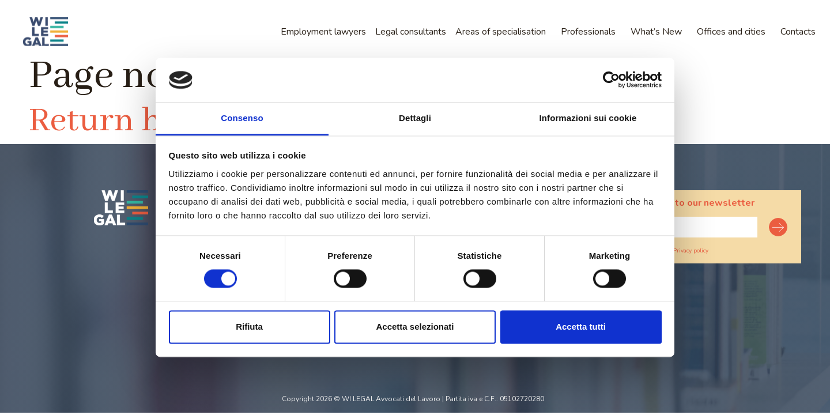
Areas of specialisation (500, 31)
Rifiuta (249, 326)
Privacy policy (690, 251)
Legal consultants (410, 31)
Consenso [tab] (242, 118)
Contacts (798, 31)
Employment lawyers (323, 31)
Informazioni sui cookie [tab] (588, 118)
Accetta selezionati (415, 326)
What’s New (656, 31)
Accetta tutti (581, 326)
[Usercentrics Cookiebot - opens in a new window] (611, 80)
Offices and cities (731, 31)
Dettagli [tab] (415, 118)
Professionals (588, 31)
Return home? (136, 121)
